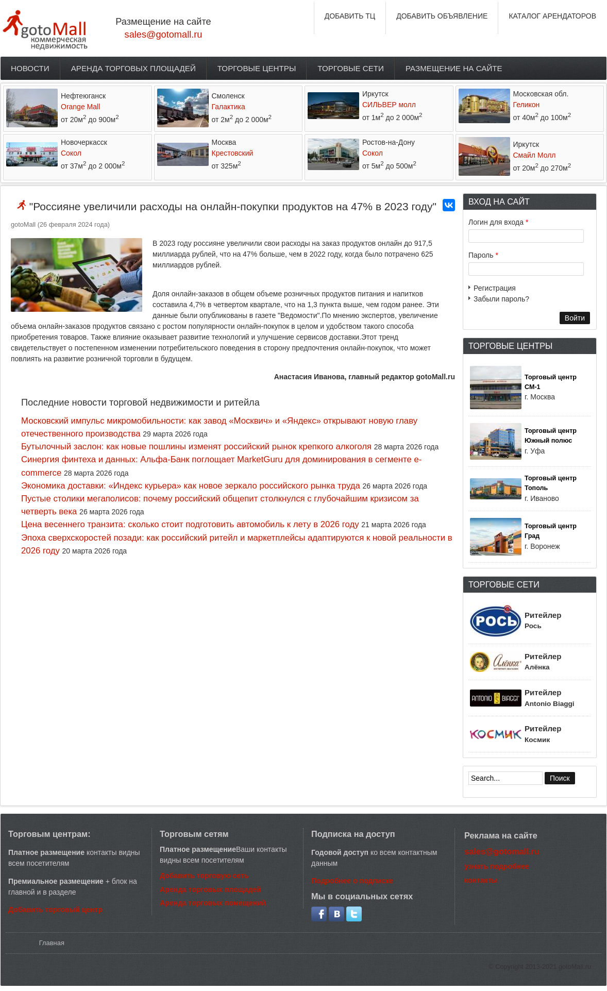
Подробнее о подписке (352, 881)
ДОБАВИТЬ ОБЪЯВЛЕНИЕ (441, 16)
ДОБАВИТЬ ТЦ (350, 16)
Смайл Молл (534, 155)
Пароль (483, 255)
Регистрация (495, 288)
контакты (480, 880)
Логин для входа (498, 222)
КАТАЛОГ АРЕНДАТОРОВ (552, 16)
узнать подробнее (496, 866)
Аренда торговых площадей (133, 68)
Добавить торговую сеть (204, 875)
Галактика (228, 107)
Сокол (71, 153)
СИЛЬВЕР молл (389, 104)
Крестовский (233, 153)
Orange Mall (80, 107)
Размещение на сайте (454, 68)
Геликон (526, 104)
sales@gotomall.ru (164, 34)
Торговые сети (350, 68)
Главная (51, 943)
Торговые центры (256, 68)
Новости (30, 68)
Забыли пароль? (501, 299)
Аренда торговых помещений (213, 903)
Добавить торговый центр (55, 909)
